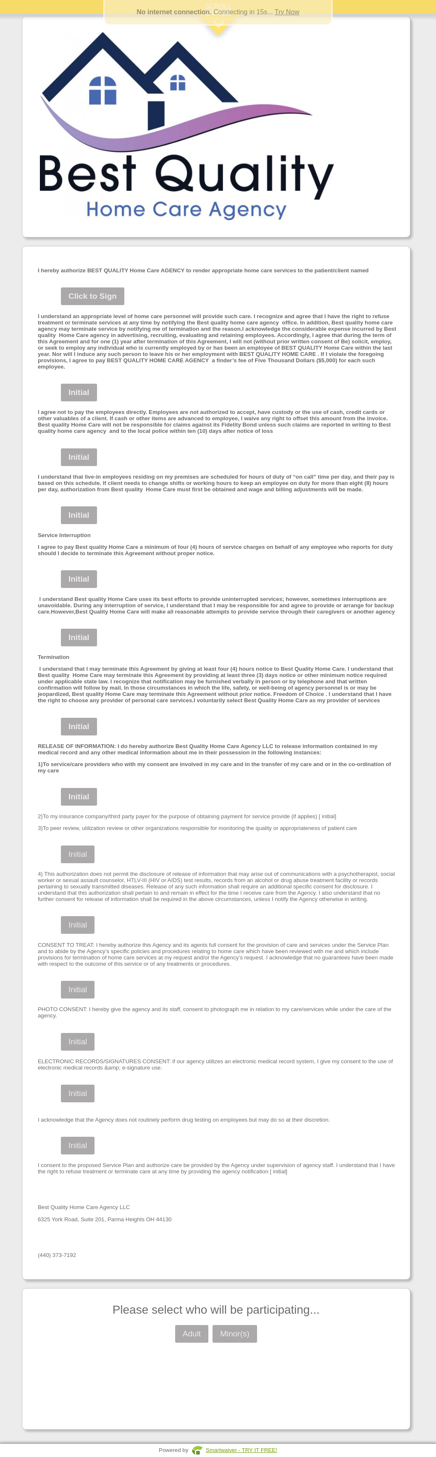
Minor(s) (235, 1333)
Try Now (287, 12)
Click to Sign (92, 296)
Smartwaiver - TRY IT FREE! (241, 1450)
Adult (192, 1333)
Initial (78, 392)
